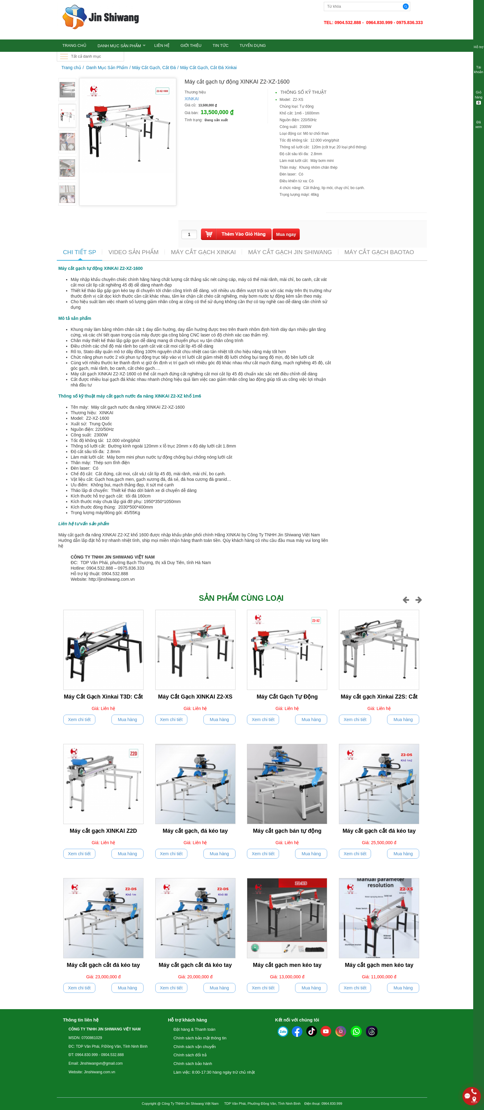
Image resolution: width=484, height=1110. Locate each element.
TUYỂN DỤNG (253, 45)
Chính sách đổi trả (190, 1055)
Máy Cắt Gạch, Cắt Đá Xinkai (208, 67)
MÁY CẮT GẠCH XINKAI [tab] (203, 252)
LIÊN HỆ (161, 45)
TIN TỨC (221, 45)
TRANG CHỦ (74, 45)
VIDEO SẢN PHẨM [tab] (133, 252)
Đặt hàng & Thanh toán (194, 1029)
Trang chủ (71, 67)
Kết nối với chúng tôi (297, 1019)
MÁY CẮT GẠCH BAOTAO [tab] (379, 252)
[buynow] (286, 234)
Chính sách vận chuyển (194, 1046)
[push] (236, 234)
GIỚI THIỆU (191, 45)
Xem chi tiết (79, 719)
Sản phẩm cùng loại (241, 598)
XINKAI (192, 98)
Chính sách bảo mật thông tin (200, 1038)
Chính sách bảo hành (192, 1063)
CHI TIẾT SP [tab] (79, 252)
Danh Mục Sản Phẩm (119, 45)
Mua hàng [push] (127, 719)
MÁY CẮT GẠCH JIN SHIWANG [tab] (290, 252)
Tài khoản (478, 65)
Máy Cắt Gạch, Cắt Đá (154, 67)
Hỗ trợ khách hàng (187, 1019)
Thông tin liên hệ (80, 1019)
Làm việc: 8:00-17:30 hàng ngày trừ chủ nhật (214, 1072)
